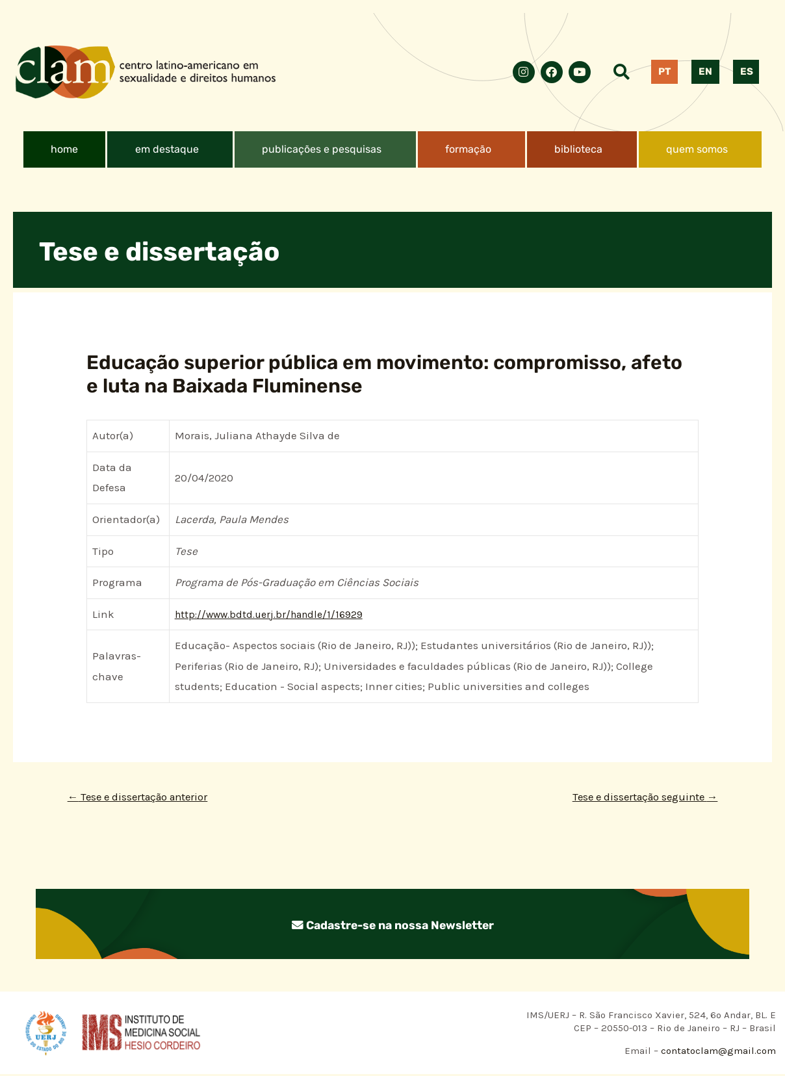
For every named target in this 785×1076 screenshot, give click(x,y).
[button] (170, 149)
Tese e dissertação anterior (145, 798)
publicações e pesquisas (321, 149)
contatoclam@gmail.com (717, 1052)
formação (468, 149)
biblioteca (578, 149)
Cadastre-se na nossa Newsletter (392, 926)
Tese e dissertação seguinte (637, 798)
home (64, 149)
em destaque (167, 149)
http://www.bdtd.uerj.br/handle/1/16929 (275, 614)
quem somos (697, 149)
